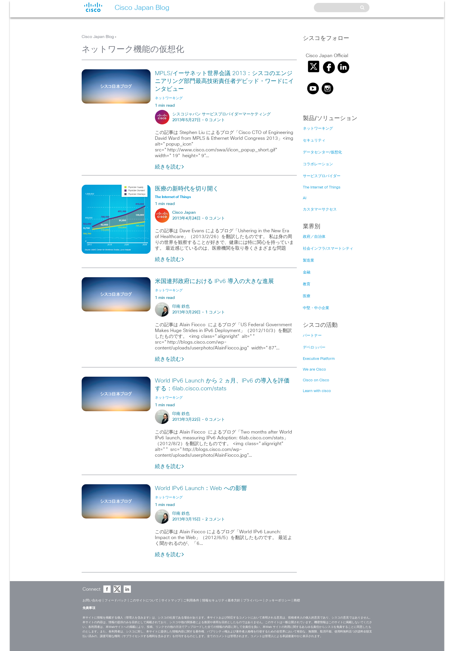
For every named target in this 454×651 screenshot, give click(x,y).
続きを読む (169, 167)
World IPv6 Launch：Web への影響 (201, 488)
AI (304, 198)
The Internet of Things (321, 187)
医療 (306, 296)
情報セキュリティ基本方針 (221, 600)
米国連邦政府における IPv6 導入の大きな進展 (214, 281)
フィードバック (116, 600)
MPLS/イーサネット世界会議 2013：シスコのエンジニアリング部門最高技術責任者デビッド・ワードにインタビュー (224, 81)
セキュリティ (314, 140)
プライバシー (252, 600)
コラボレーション (318, 164)
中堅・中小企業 (316, 308)
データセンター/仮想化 (322, 152)
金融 (306, 272)
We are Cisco (314, 369)
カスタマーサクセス (320, 209)
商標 (297, 600)
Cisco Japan (184, 213)
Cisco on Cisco (316, 380)
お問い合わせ (92, 600)
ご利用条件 (191, 600)
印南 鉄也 (181, 306)
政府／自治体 (314, 237)
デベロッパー (314, 347)
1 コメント (215, 312)
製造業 (308, 260)
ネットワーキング (318, 128)
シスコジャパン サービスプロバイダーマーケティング (221, 114)
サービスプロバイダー (321, 176)
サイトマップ (170, 600)
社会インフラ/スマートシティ (328, 249)
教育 (306, 284)
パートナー (312, 336)
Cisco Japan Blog (98, 37)
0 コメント (215, 120)
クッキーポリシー (278, 600)
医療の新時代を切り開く (187, 189)
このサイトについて (144, 600)
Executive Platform (319, 359)
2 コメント (215, 519)
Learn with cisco (317, 391)
